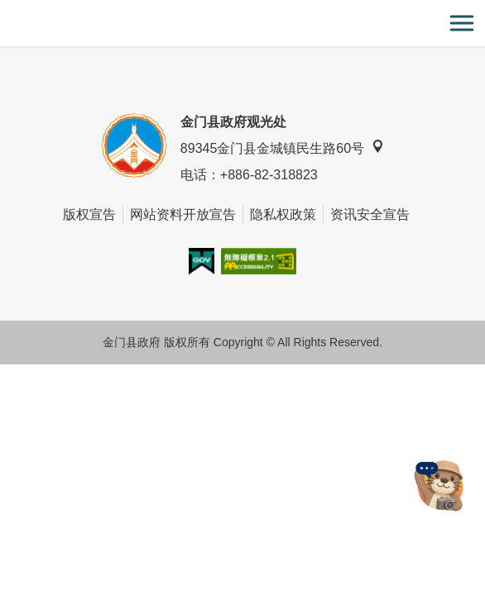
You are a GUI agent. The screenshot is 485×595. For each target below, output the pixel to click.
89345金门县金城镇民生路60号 (282, 147)
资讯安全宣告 (370, 214)
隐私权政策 (283, 214)
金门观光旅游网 (242, 23)
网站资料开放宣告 (183, 214)
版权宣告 (89, 214)
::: (5, 9)
